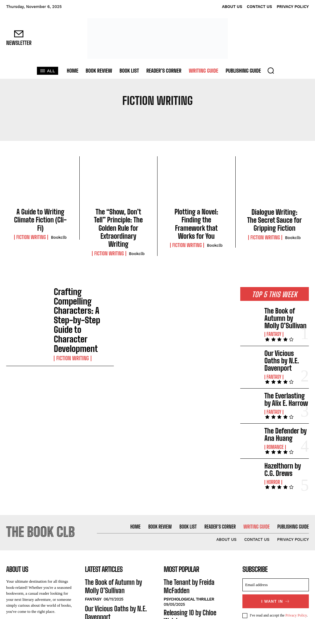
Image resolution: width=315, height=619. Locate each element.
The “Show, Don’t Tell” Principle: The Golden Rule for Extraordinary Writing (118, 221)
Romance (274, 402)
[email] (275, 534)
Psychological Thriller (189, 539)
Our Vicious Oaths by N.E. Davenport (285, 329)
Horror (273, 433)
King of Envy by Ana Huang (190, 568)
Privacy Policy (296, 564)
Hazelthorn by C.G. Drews (283, 423)
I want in (276, 550)
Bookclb (59, 226)
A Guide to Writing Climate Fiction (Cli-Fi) (40, 214)
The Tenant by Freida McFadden (196, 531)
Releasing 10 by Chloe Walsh (192, 552)
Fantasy (273, 308)
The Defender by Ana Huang (285, 391)
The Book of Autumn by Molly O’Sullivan (285, 298)
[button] (270, 70)
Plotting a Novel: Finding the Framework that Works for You (196, 218)
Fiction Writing (31, 226)
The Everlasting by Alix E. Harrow (283, 360)
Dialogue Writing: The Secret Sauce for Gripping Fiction (274, 218)
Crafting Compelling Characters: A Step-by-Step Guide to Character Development (82, 286)
